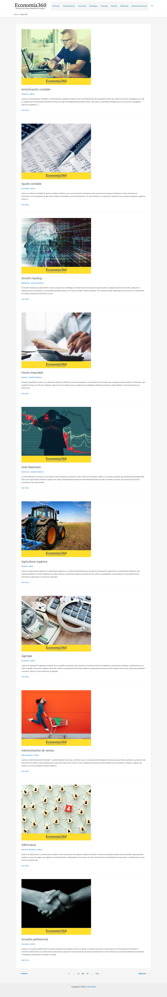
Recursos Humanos (29, 850)
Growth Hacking (32, 278)
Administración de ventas (38, 750)
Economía (25, 188)
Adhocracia (29, 845)
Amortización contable (36, 89)
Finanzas (24, 94)
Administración (27, 755)
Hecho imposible (32, 372)
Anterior (23, 973)
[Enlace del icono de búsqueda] (152, 6)
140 (97, 973)
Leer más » (25, 110)
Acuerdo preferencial (35, 939)
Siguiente (143, 973)
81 (88, 973)
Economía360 (90, 987)
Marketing (25, 283)
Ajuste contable (31, 183)
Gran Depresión (31, 467)
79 (78, 973)
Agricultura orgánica (34, 561)
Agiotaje (26, 656)
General (24, 377)
